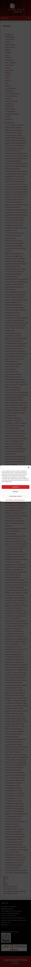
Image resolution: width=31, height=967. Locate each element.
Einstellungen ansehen (15, 496)
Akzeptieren (15, 487)
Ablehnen (15, 491)
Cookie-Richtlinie (9, 500)
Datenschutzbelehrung (19, 500)
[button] (28, 467)
